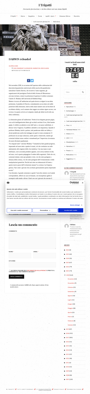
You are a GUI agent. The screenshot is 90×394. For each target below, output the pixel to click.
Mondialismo (70, 142)
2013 (67, 354)
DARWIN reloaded (25, 58)
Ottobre (70, 287)
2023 (67, 262)
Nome (11, 252)
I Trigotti (45, 5)
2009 (67, 371)
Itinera (23, 16)
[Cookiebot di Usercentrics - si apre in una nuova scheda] (71, 182)
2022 (67, 267)
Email (35, 252)
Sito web (12, 262)
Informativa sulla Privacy (36, 272)
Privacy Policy (59, 389)
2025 (67, 254)
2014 (67, 350)
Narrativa (77, 16)
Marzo (70, 316)
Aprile (70, 312)
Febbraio (70, 321)
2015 (67, 346)
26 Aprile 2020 (13, 66)
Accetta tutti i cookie (70, 210)
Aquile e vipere (49, 16)
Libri (67, 138)
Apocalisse (69, 106)
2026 (67, 250)
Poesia (40, 16)
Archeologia (70, 111)
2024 (67, 258)
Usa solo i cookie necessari (19, 210)
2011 (67, 362)
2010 (67, 367)
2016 (67, 341)
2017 (67, 337)
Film (67, 125)
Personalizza (45, 210)
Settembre (71, 291)
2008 (67, 375)
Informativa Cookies (74, 389)
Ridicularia (56, 22)
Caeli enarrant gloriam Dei (41, 22)
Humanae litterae (65, 16)
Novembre (71, 283)
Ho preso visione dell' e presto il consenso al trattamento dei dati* (32, 272)
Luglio (70, 300)
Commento (13, 231)
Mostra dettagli (75, 205)
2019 (67, 329)
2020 (67, 275)
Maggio (70, 308)
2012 (67, 358)
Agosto (70, 295)
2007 (67, 379)
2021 (67, 271)
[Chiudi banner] (82, 182)
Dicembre (71, 279)
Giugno (70, 304)
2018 (67, 333)
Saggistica (31, 16)
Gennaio (70, 325)
